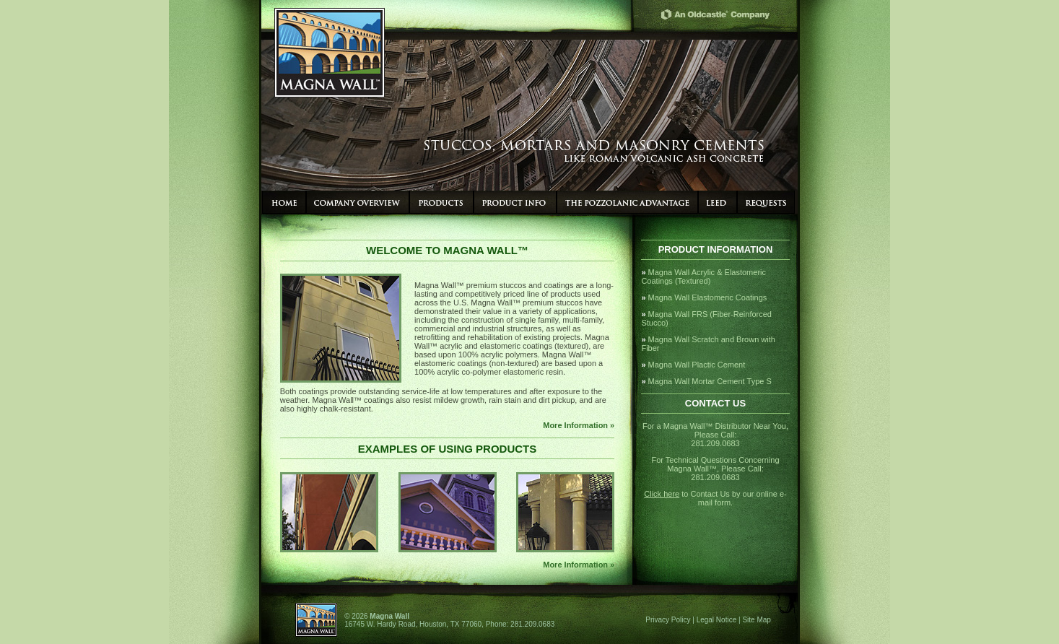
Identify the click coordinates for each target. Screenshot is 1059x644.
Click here (661, 493)
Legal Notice (717, 620)
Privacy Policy (667, 620)
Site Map (756, 620)
